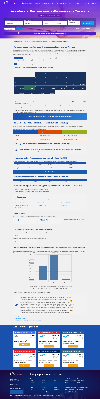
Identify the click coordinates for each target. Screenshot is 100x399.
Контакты (75, 3)
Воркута (55, 378)
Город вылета (8, 20)
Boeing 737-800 (42, 205)
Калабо (43, 380)
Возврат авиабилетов (14, 380)
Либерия (32, 382)
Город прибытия (27, 20)
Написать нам (16, 392)
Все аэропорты (58, 390)
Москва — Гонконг (81, 389)
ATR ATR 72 (18, 207)
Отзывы (69, 3)
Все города (45, 390)
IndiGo (66, 385)
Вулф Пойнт (44, 384)
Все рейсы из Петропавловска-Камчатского (25, 316)
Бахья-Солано (56, 389)
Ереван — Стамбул (81, 380)
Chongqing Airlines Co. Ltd (70, 391)
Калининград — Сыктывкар (82, 378)
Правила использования (15, 384)
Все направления (81, 390)
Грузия (31, 389)
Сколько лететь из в (28, 320)
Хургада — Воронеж (81, 382)
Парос (55, 382)
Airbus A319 (64, 205)
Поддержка (58, 3)
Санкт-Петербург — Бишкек (82, 387)
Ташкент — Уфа (80, 384)
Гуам (31, 376)
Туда (44, 20)
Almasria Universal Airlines (70, 387)
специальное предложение (59, 33)
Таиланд (32, 384)
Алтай (55, 376)
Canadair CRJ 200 (19, 202)
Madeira (55, 387)
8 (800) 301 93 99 (91, 3)
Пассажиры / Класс (72, 20)
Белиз (31, 387)
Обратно (57, 20)
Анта (43, 389)
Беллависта (44, 378)
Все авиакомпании (70, 392)
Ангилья (43, 376)
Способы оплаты (13, 379)
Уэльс (55, 384)
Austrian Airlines (68, 378)
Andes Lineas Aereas (69, 389)
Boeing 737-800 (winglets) (21, 205)
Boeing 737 (41, 202)
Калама (43, 387)
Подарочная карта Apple (49, 3)
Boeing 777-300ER (65, 202)
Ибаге (43, 385)
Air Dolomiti (67, 376)
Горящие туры (38, 3)
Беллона (44, 382)
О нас (64, 3)
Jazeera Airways (68, 384)
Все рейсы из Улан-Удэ (20, 318)
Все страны (33, 390)
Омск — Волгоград (81, 385)
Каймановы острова (34, 385)
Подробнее (24, 344)
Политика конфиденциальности (16, 385)
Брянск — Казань (80, 376)
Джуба (55, 380)
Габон (31, 380)
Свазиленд (32, 378)
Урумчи (55, 385)
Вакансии (12, 381)
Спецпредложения (29, 3)
